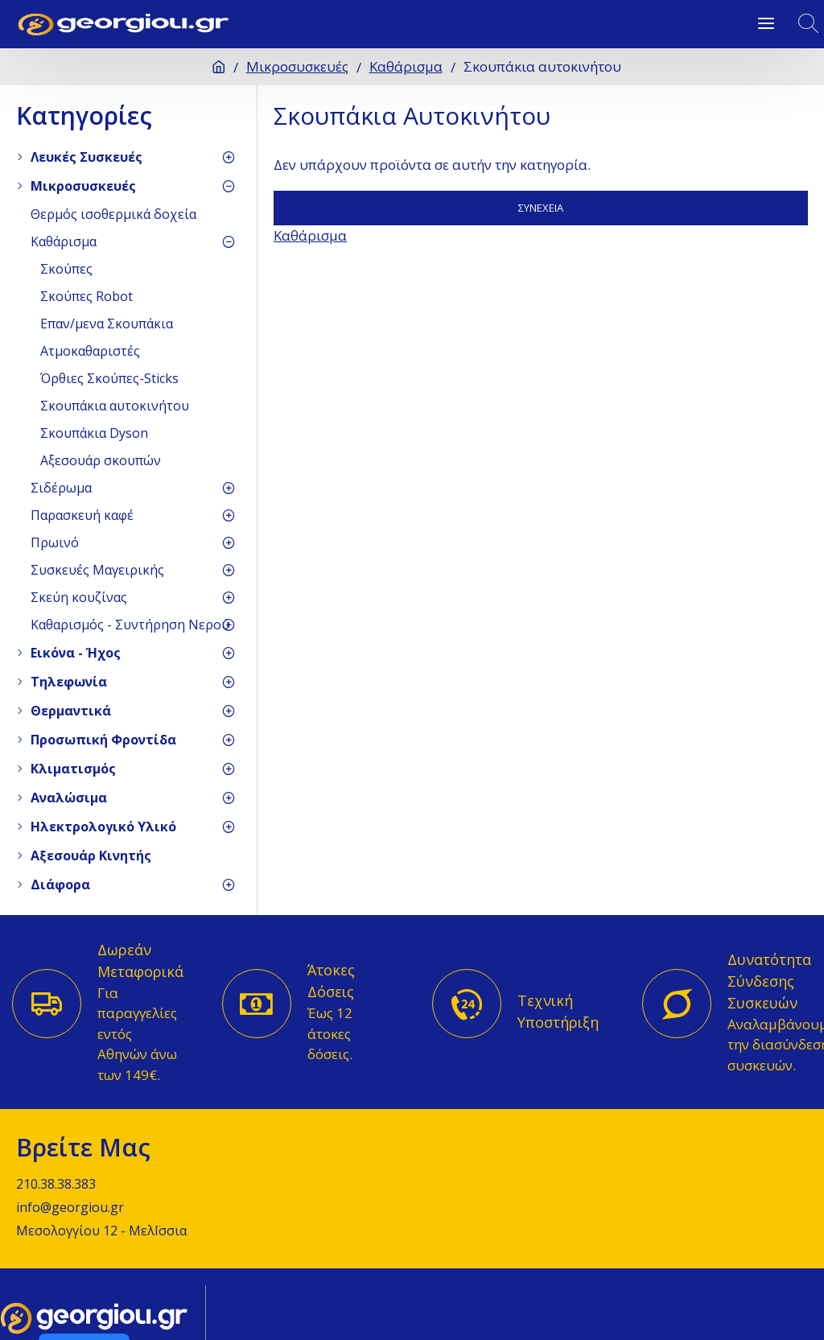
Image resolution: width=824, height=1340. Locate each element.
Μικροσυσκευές (297, 66)
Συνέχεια (540, 207)
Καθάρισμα (406, 66)
